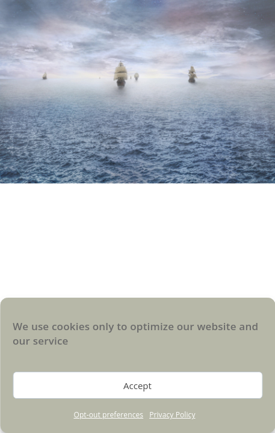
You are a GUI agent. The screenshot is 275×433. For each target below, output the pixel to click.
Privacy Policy (172, 415)
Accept (137, 385)
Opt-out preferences (108, 415)
